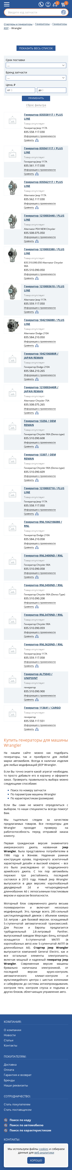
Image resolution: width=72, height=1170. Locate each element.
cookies (43, 1149)
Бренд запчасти (16, 72)
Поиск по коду (20, 1120)
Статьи (8, 1040)
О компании (12, 1030)
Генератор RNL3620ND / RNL (43, 644)
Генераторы (42, 24)
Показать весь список (36, 48)
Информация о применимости (40, 136)
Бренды (9, 1080)
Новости (10, 1035)
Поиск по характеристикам (30, 1130)
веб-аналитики (44, 1152)
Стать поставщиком (17, 1110)
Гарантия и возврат (17, 1075)
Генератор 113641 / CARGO (42, 707)
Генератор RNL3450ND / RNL (43, 585)
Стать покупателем (17, 1104)
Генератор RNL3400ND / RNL (43, 555)
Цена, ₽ (10, 85)
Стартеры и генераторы (18, 24)
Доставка (10, 1064)
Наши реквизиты (16, 1085)
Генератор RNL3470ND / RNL (43, 615)
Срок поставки (15, 60)
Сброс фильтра (36, 105)
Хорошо (36, 1160)
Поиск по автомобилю (26, 1125)
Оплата (9, 1070)
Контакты (10, 1045)
